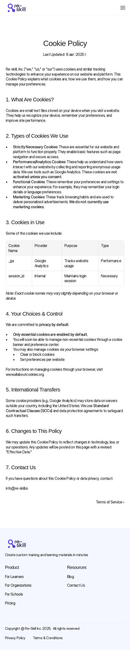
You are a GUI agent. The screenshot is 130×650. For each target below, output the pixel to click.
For (8, 585)
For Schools (14, 594)
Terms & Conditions (47, 638)
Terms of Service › (110, 502)
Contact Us (76, 585)
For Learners (14, 576)
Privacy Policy (15, 638)
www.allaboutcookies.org (25, 374)
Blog (70, 576)
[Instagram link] (15, 617)
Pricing (10, 603)
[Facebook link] (7, 617)
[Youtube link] (22, 617)
